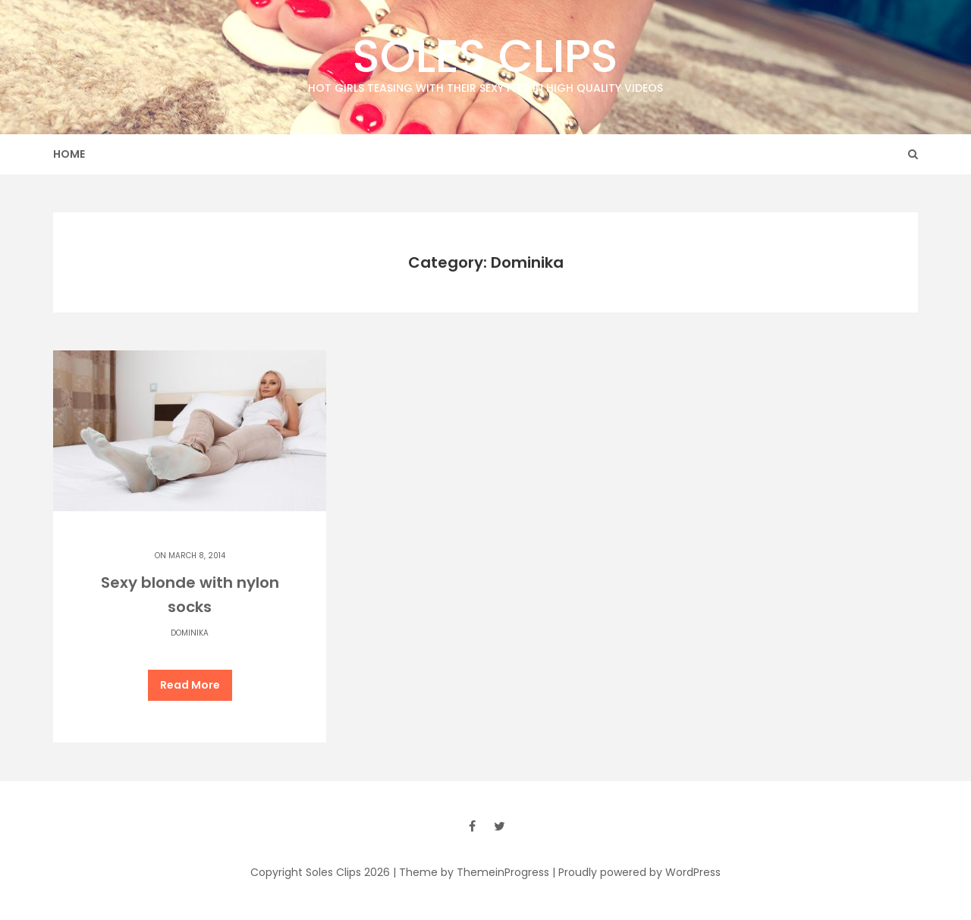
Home (69, 154)
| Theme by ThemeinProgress (471, 872)
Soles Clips (485, 60)
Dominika (190, 633)
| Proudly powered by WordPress (636, 872)
